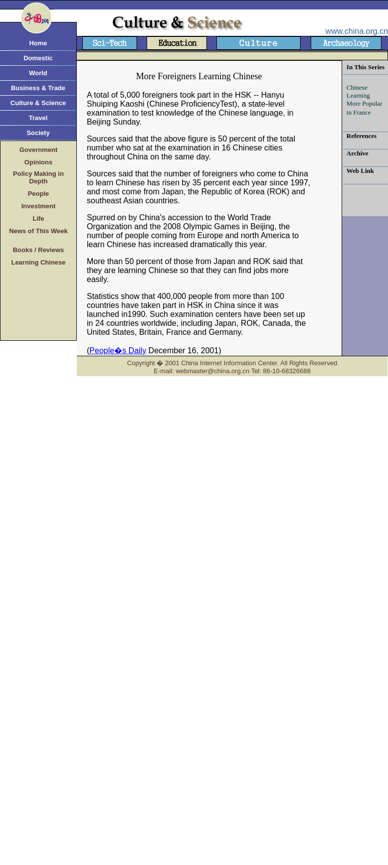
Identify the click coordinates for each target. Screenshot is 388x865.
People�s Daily (117, 350)
